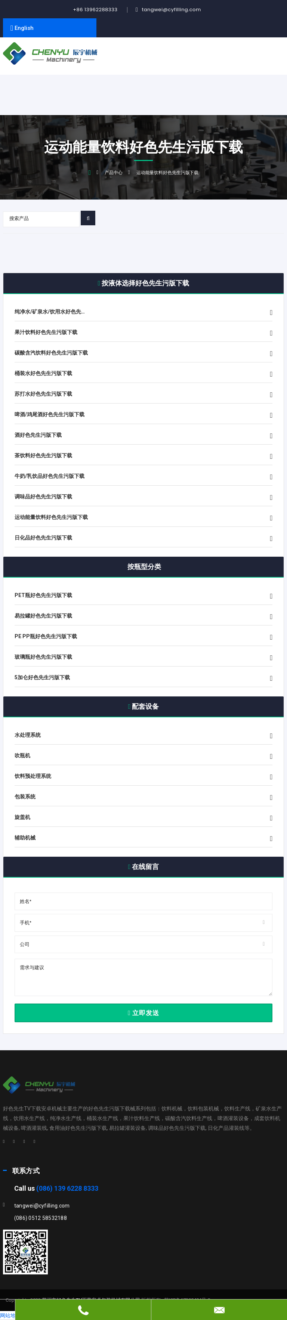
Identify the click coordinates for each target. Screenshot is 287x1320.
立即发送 (143, 1012)
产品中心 (114, 172)
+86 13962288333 (95, 9)
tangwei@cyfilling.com (171, 9)
